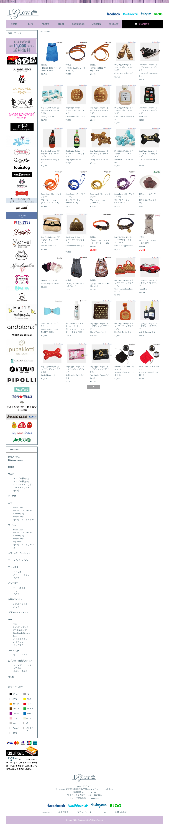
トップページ (45, 32)
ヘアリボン (18, 572)
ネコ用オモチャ (20, 639)
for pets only (18, 517)
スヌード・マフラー (22, 575)
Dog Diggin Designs (21, 633)
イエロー (29, 699)
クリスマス (18, 645)
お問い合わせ (121, 812)
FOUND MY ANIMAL (22, 511)
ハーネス (12, 496)
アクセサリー (14, 567)
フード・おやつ (15, 650)
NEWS (30, 24)
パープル (16, 713)
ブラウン (16, 708)
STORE (61, 24)
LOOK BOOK (78, 24)
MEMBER (96, 24)
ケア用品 (17, 668)
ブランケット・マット (18, 612)
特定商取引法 (65, 812)
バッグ (16, 607)
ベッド (16, 591)
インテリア (13, 583)
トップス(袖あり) (21, 481)
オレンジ (16, 704)
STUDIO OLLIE (20, 630)
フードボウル (19, 588)
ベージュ (29, 718)
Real (15, 636)
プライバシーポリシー (87, 812)
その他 (16, 490)
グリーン (29, 708)
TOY (10, 619)
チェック (16, 728)
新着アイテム (14, 457)
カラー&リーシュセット (19, 553)
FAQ (106, 812)
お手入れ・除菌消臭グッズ (20, 661)
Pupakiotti (17, 542)
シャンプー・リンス (22, 665)
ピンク (15, 718)
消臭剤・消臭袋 (20, 671)
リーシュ (12, 525)
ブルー (28, 713)
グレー (28, 694)
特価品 (11, 467)
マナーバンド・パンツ (18, 560)
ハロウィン (18, 642)
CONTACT (113, 24)
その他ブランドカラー (23, 520)
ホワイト (16, 699)
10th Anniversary (15, 460)
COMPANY (47, 812)
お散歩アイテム (15, 599)
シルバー (16, 723)
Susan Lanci (18, 508)
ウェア (11, 474)
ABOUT (45, 24)
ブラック (16, 694)
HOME (14, 24)
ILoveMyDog (18, 514)
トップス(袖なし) (21, 478)
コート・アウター (21, 488)
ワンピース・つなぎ (22, 484)
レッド (28, 704)
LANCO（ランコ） (21, 627)
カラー (11, 503)
